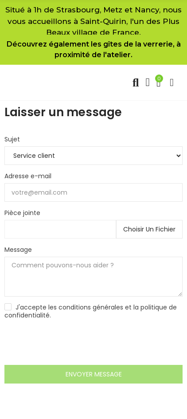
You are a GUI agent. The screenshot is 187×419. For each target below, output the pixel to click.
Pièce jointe (22, 212)
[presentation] (71, 343)
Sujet (12, 139)
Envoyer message (94, 374)
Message (18, 249)
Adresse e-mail (27, 176)
